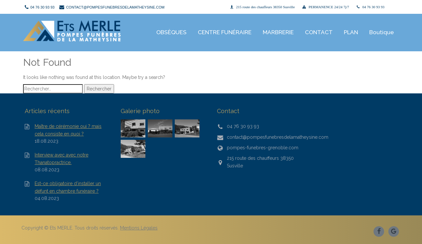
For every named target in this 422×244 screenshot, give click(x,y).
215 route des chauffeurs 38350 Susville (265, 7)
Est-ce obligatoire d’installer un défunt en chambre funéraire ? (68, 187)
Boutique (381, 32)
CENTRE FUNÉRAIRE (225, 32)
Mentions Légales (139, 228)
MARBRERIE (278, 32)
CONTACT (319, 32)
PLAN (351, 32)
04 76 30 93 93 (373, 7)
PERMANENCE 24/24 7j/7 (329, 7)
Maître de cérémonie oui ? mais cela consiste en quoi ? (68, 130)
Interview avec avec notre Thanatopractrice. (61, 158)
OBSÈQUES (171, 32)
